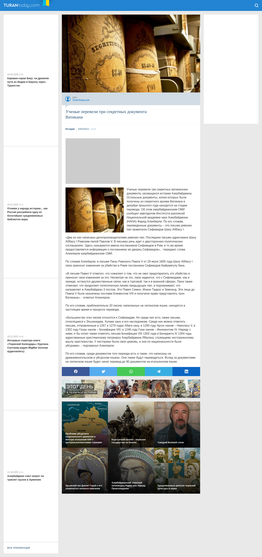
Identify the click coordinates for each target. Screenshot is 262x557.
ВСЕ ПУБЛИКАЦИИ (18, 548)
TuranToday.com (25, 5)
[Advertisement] (93, 161)
